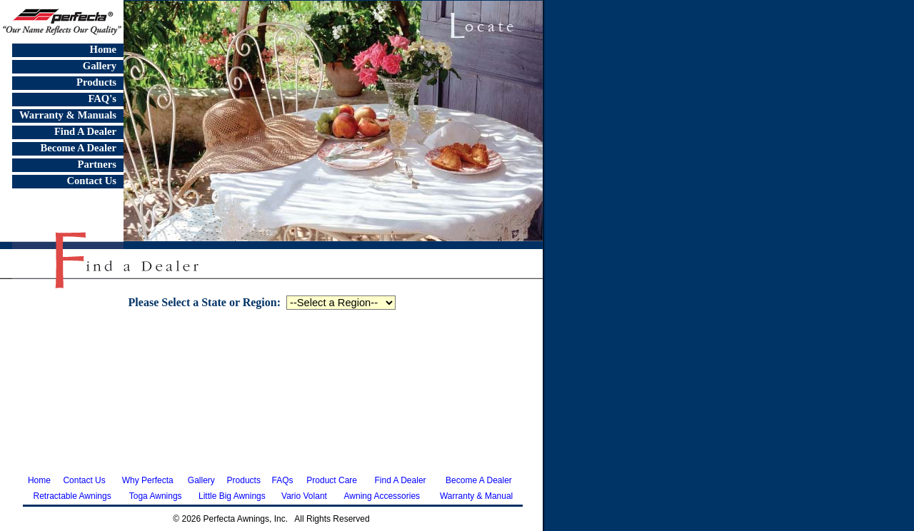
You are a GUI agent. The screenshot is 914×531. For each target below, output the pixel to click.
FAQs (282, 480)
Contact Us (91, 180)
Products (96, 82)
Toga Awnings (155, 496)
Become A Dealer (78, 147)
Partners (96, 164)
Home (103, 49)
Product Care (331, 480)
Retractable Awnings (72, 496)
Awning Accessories (382, 496)
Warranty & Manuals (67, 115)
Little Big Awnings (232, 496)
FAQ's (102, 98)
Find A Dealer (85, 131)
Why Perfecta (148, 480)
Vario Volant (304, 496)
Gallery (99, 65)
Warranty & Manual (476, 496)
